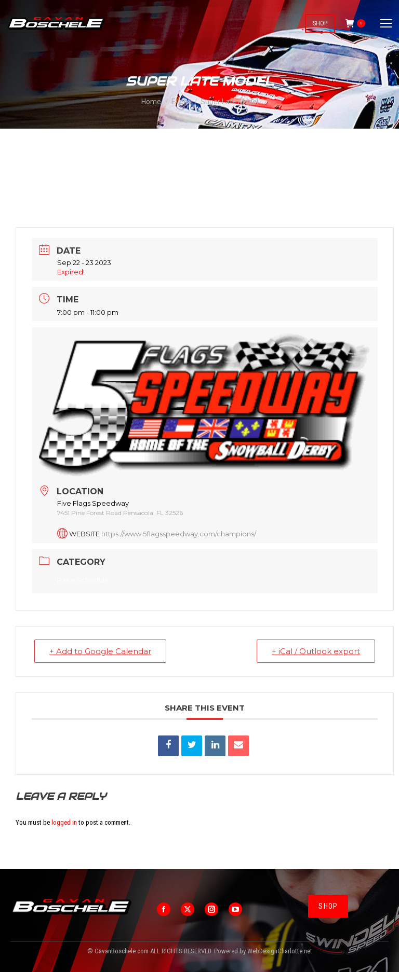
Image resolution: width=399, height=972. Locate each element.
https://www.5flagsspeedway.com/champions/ (178, 534)
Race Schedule (83, 580)
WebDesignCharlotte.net (279, 951)
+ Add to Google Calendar (100, 651)
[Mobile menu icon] (386, 23)
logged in (64, 822)
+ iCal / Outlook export (316, 651)
